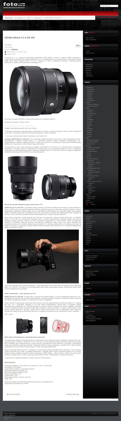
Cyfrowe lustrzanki (92, 106)
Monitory (89, 130)
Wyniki (90, 192)
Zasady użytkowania (9, 415)
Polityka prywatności (9, 413)
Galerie (88, 194)
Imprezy (88, 72)
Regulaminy (91, 191)
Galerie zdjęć (91, 198)
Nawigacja (90, 119)
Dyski (88, 127)
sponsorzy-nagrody (93, 172)
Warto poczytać (90, 53)
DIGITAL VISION (91, 317)
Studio (89, 153)
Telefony (89, 132)
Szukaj (88, 51)
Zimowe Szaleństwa (93, 175)
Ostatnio (90, 189)
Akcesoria (90, 115)
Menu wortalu (90, 37)
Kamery (89, 117)
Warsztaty (89, 74)
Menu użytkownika (91, 39)
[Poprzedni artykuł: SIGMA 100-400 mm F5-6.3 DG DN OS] (13, 394)
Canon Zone (89, 202)
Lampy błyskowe (92, 113)
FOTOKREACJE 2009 (93, 168)
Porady (89, 155)
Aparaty (88, 102)
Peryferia (89, 125)
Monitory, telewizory (91, 235)
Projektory (90, 121)
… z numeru (89, 315)
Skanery (89, 136)
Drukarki (89, 134)
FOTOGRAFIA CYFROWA (93, 319)
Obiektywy (90, 112)
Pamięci (89, 123)
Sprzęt (88, 108)
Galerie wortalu (91, 196)
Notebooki (90, 128)
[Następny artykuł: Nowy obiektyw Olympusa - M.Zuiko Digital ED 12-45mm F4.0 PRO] (72, 394)
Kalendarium (89, 66)
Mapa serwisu (8, 417)
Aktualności (89, 64)
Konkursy (88, 157)
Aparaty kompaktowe (93, 104)
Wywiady (88, 70)
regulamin (91, 164)
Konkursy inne (91, 187)
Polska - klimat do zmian (94, 181)
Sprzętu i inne (91, 143)
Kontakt (6, 419)
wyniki (90, 166)
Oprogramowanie (92, 151)
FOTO (87, 313)
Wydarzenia (89, 87)
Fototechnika (90, 149)
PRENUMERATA (91, 320)
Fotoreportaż (89, 76)
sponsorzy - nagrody (94, 162)
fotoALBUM (90, 160)
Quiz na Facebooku (92, 159)
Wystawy (88, 68)
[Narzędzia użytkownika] (78, 45)
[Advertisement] (60, 25)
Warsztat (88, 145)
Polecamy (89, 288)
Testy (87, 138)
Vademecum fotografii (93, 147)
